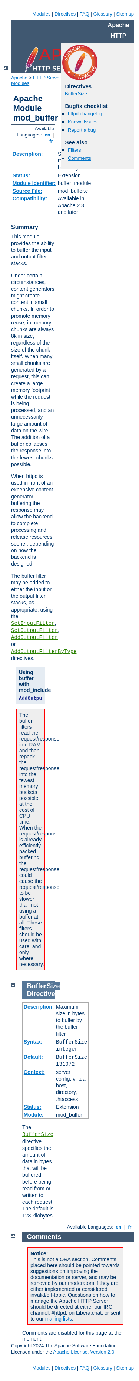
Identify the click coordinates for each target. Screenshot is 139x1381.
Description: (28, 154)
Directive (41, 994)
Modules (41, 14)
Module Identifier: (34, 183)
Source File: (27, 191)
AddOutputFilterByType (43, 652)
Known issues (82, 122)
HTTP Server (47, 77)
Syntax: (33, 1042)
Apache (19, 77)
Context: (34, 1072)
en (47, 135)
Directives (65, 14)
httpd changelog (85, 113)
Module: (34, 1115)
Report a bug (82, 130)
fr (51, 141)
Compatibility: (30, 198)
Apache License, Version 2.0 (83, 1352)
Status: (21, 175)
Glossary (102, 14)
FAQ (84, 14)
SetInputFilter (33, 623)
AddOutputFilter (34, 637)
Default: (33, 1057)
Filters (74, 150)
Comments (79, 158)
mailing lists (58, 1319)
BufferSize (76, 93)
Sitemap (125, 14)
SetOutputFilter (34, 630)
